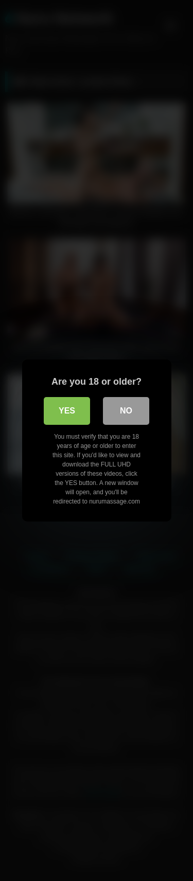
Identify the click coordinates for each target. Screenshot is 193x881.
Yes (67, 410)
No (126, 410)
